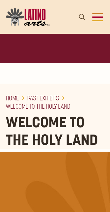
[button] (97, 17)
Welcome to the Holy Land (38, 106)
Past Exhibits (43, 98)
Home (12, 98)
